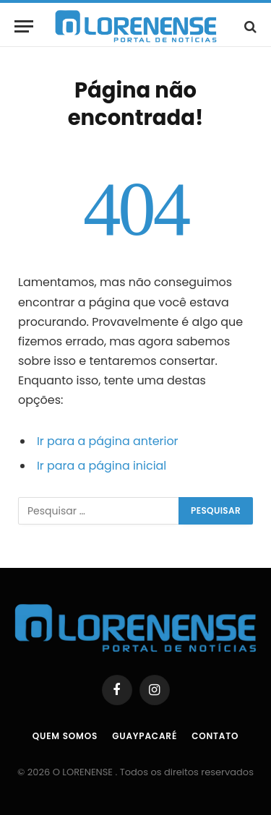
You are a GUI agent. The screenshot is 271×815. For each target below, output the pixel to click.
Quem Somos (65, 736)
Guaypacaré (144, 736)
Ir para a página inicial (101, 465)
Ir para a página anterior (107, 441)
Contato (215, 736)
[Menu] (23, 26)
